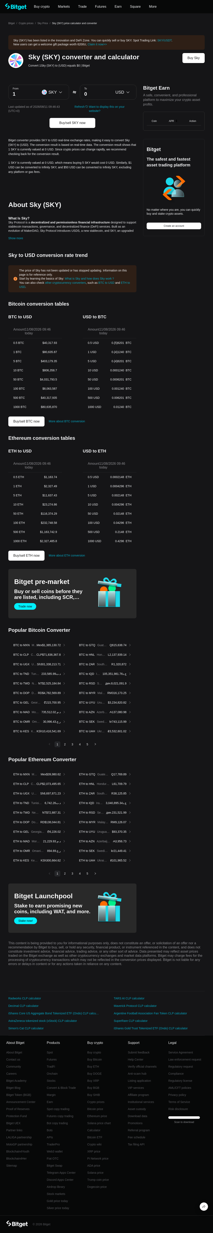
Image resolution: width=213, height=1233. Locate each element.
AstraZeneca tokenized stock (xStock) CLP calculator (42, 1020)
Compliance (176, 1073)
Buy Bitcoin (94, 1059)
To (85, 88)
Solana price (95, 1172)
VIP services (136, 1087)
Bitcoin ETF (94, 1137)
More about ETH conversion (67, 555)
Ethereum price (97, 1116)
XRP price (93, 1151)
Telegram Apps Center (61, 1172)
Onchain (52, 1073)
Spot (50, 1052)
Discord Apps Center (60, 1179)
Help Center (135, 1059)
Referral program (139, 1130)
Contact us (13, 1059)
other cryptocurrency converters (65, 282)
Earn (50, 1102)
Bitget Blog (13, 1087)
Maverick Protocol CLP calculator (135, 1005)
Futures (52, 1059)
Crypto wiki (94, 1144)
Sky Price (42, 23)
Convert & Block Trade (61, 1087)
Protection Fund (16, 1116)
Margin (51, 1095)
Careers (11, 1073)
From (16, 88)
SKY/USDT (164, 40)
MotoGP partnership (19, 1144)
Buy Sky (193, 58)
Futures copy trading (60, 1116)
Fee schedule (136, 1137)
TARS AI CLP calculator (129, 998)
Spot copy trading (58, 1109)
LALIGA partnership (19, 1137)
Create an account (174, 225)
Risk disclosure (178, 1109)
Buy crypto (94, 1052)
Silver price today (58, 1208)
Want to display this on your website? (106, 109)
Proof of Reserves (18, 1109)
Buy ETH (93, 1066)
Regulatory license (180, 1080)
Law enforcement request (184, 1059)
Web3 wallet (55, 1151)
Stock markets (56, 1194)
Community (13, 1066)
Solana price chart (99, 1123)
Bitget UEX (13, 1123)
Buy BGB (93, 1087)
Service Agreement (180, 1052)
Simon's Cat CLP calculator (26, 1028)
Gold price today (57, 1201)
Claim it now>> (97, 44)
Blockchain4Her (16, 1158)
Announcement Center (20, 1102)
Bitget (11, 23)
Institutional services (141, 1102)
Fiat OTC (53, 1158)
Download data (137, 1116)
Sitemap (11, 1165)
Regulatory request (180, 1066)
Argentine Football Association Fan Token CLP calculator (150, 1013)
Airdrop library (56, 1186)
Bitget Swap (54, 1165)
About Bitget (14, 1052)
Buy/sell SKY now (72, 123)
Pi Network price (98, 1158)
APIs (50, 1137)
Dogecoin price (97, 1186)
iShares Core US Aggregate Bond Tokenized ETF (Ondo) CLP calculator (53, 1013)
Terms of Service (179, 1102)
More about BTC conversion (67, 421)
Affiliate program (138, 1095)
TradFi (51, 1066)
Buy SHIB (93, 1095)
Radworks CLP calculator (24, 998)
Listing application (139, 1080)
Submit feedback (138, 1052)
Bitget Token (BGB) (18, 1095)
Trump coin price (98, 1179)
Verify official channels (142, 1066)
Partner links (14, 1130)
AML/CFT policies (179, 1087)
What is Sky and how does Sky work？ (90, 278)
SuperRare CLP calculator (130, 1020)
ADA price (93, 1165)
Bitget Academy (16, 1080)
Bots (50, 1130)
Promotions (135, 1123)
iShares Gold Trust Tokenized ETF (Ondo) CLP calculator (151, 1028)
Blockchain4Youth (17, 1151)
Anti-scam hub (137, 1073)
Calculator (93, 1130)
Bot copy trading (57, 1123)
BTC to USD (106, 282)
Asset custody (137, 1109)
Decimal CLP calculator (23, 1005)
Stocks (51, 1080)
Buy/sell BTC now (26, 421)
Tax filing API (136, 1144)
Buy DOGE (94, 1073)
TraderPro (53, 1144)
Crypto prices (26, 23)
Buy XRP (93, 1080)
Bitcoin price (95, 1109)
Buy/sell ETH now (26, 555)
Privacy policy (177, 1095)
